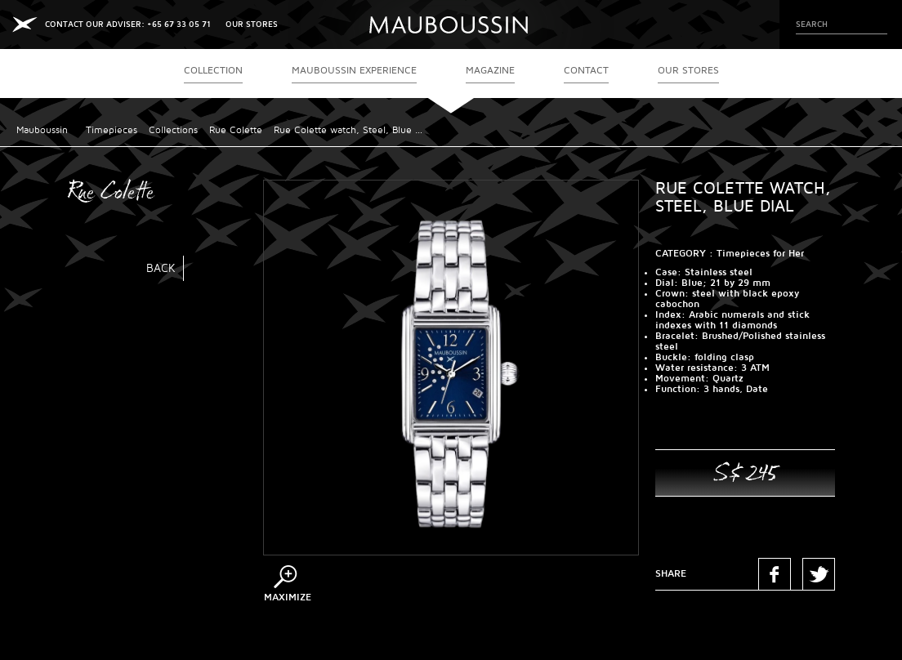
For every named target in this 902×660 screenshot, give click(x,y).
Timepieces (111, 130)
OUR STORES (252, 24)
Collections (173, 130)
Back (161, 268)
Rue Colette (235, 130)
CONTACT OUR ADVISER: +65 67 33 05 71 (128, 24)
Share (670, 574)
